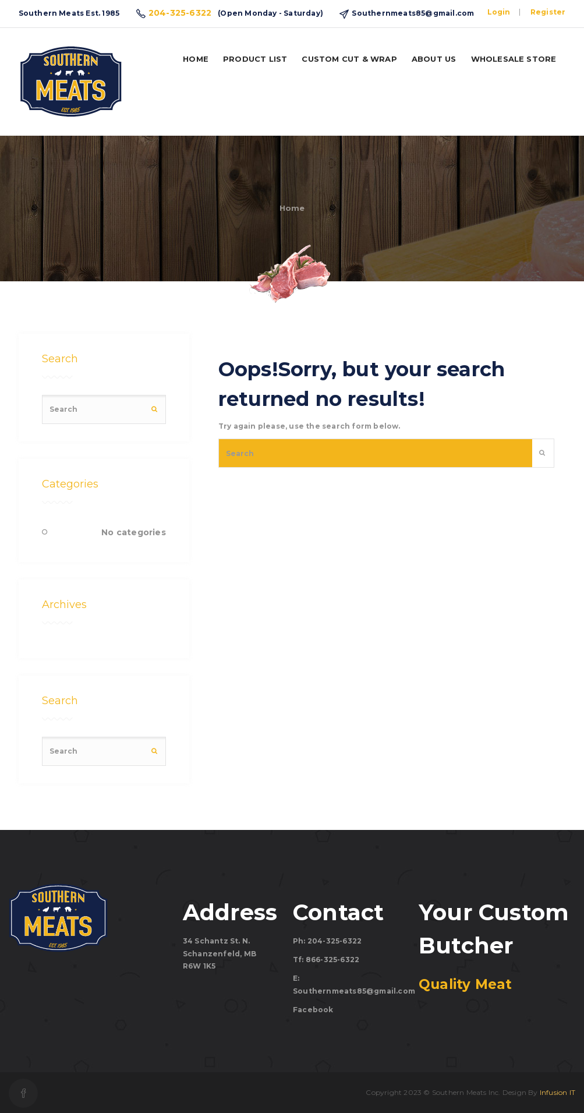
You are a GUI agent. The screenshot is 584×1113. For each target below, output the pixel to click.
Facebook (313, 1009)
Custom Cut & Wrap (349, 58)
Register (548, 12)
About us (434, 58)
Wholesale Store (514, 58)
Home (195, 58)
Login (499, 12)
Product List (255, 58)
